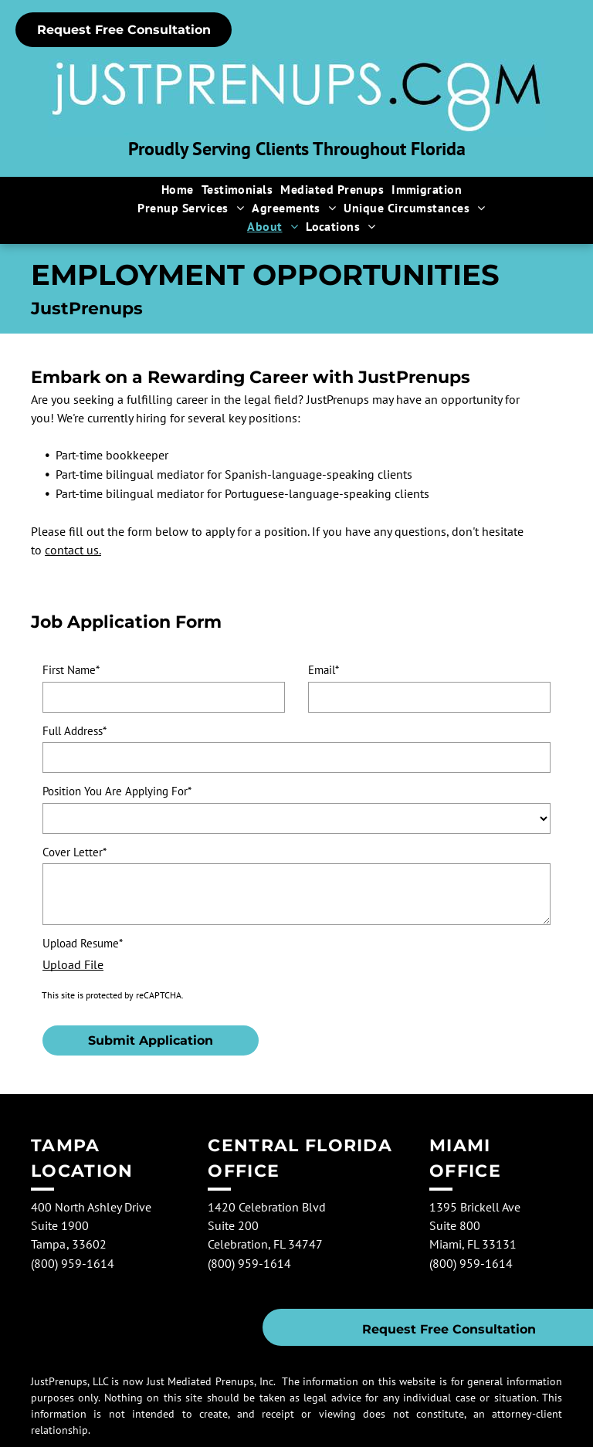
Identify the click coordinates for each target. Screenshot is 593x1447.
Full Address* (74, 731)
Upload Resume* (82, 943)
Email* (323, 670)
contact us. (73, 549)
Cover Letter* (74, 852)
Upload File (72, 964)
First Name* (71, 670)
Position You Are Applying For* (116, 791)
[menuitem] (178, 189)
